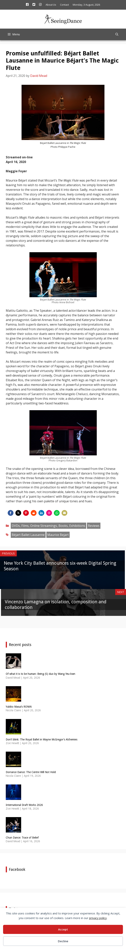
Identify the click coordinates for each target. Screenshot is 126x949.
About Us (51, 4)
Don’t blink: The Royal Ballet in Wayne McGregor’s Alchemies (41, 739)
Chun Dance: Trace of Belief (22, 837)
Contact (64, 4)
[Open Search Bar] (117, 34)
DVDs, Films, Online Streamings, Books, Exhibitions (48, 526)
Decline (63, 941)
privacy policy (98, 918)
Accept (63, 929)
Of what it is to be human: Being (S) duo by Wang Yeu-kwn (40, 673)
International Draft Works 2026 (24, 804)
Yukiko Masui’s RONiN (19, 706)
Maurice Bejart (58, 535)
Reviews (93, 526)
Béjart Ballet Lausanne (28, 535)
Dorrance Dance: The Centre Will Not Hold (31, 772)
